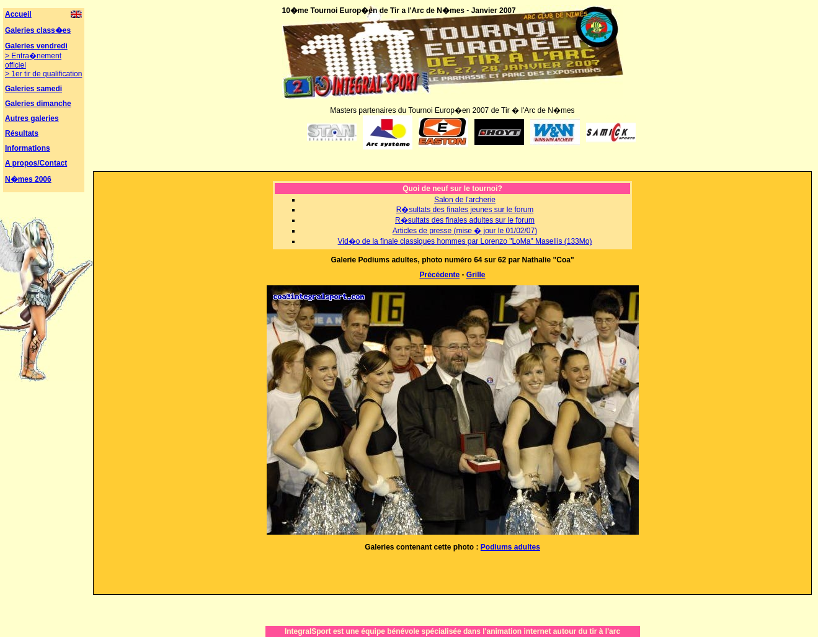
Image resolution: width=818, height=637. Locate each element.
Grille (476, 274)
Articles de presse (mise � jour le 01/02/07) (465, 230)
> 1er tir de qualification (43, 73)
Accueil (18, 14)
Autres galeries (32, 118)
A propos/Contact (36, 163)
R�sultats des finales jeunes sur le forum (464, 209)
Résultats (21, 133)
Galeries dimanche (38, 103)
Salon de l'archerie (465, 199)
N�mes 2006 (28, 179)
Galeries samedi (33, 88)
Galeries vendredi (36, 46)
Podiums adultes (510, 547)
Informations (27, 148)
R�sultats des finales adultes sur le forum (465, 220)
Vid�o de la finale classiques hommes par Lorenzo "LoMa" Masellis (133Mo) (465, 241)
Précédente (439, 274)
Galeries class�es (38, 30)
